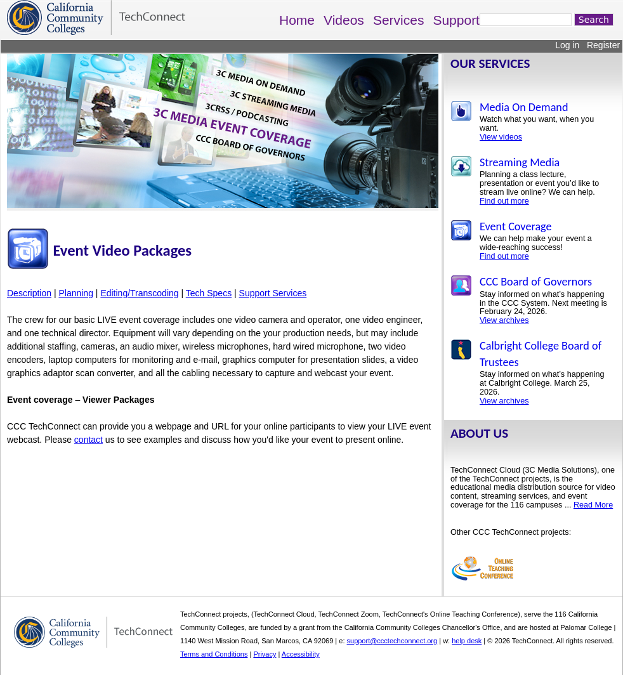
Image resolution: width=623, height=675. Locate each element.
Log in (567, 45)
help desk (467, 641)
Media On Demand (524, 107)
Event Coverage (516, 226)
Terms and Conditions (213, 654)
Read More (593, 505)
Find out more (504, 201)
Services (398, 20)
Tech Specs (209, 293)
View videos (501, 137)
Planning (75, 293)
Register (603, 45)
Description (29, 293)
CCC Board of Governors (536, 282)
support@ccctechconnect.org (392, 641)
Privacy (264, 654)
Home (297, 20)
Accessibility (301, 654)
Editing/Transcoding (139, 293)
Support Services (273, 293)
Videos (344, 20)
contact (88, 440)
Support (456, 20)
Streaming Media (520, 162)
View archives (504, 320)
